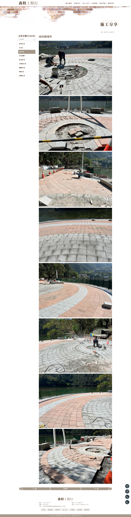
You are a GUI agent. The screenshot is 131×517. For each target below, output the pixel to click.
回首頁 (43, 509)
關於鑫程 (69, 3)
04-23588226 (79, 502)
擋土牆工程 (22, 59)
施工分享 (86, 3)
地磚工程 (52, 512)
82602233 (45, 504)
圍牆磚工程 (22, 67)
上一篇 (34, 488)
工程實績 (94, 3)
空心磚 (21, 47)
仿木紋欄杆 (22, 55)
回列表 (65, 488)
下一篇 (96, 488)
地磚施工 (72, 512)
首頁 (102, 32)
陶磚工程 (21, 71)
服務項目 (77, 3)
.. (71, 515)
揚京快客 (58, 515)
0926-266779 (46, 502)
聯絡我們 (111, 3)
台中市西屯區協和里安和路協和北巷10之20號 (54, 506)
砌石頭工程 (22, 43)
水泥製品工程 (22, 63)
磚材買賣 (103, 3)
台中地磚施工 (78, 512)
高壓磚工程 (22, 75)
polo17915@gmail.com (81, 504)
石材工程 (112, 32)
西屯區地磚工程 (65, 512)
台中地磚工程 (58, 512)
